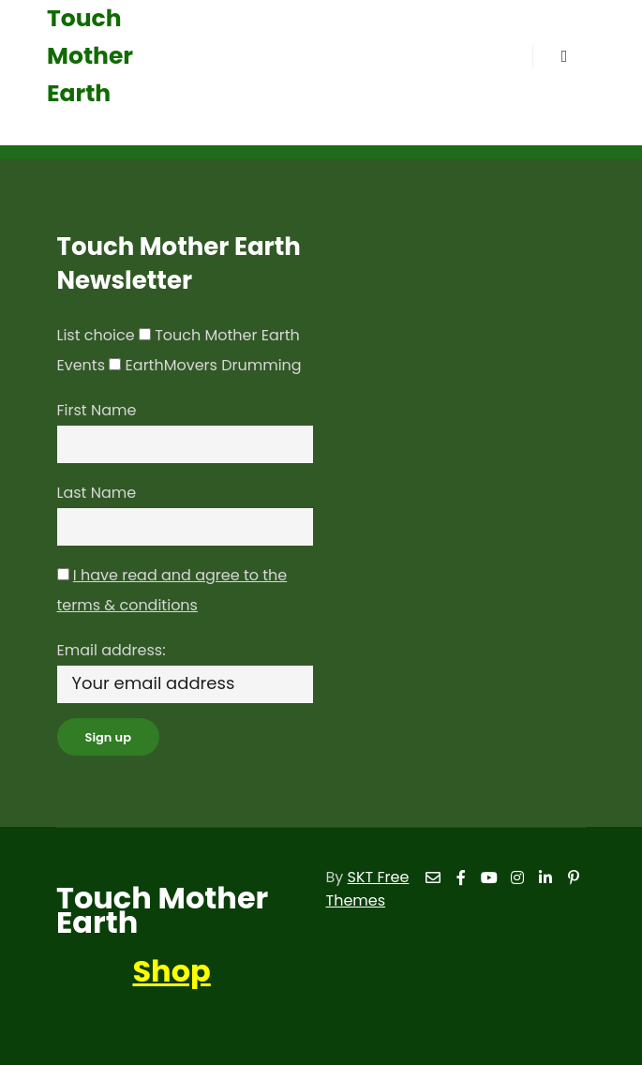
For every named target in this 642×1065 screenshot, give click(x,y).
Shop (171, 971)
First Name (97, 410)
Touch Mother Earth (90, 56)
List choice (96, 335)
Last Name (97, 492)
